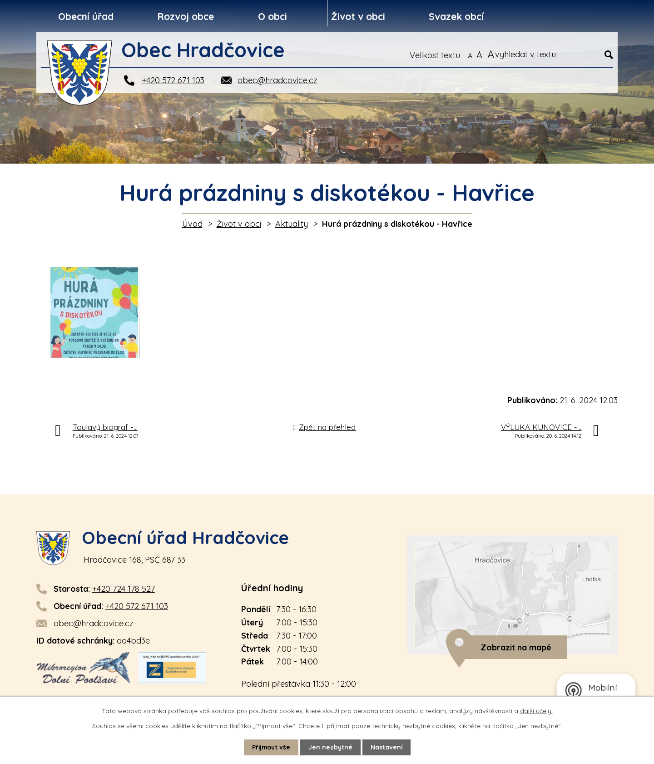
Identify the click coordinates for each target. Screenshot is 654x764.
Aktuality (291, 224)
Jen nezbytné (331, 747)
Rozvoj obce (185, 16)
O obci (272, 16)
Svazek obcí (456, 16)
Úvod (192, 224)
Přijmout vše (271, 747)
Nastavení (388, 747)
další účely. (536, 711)
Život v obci (358, 16)
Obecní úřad (86, 16)
